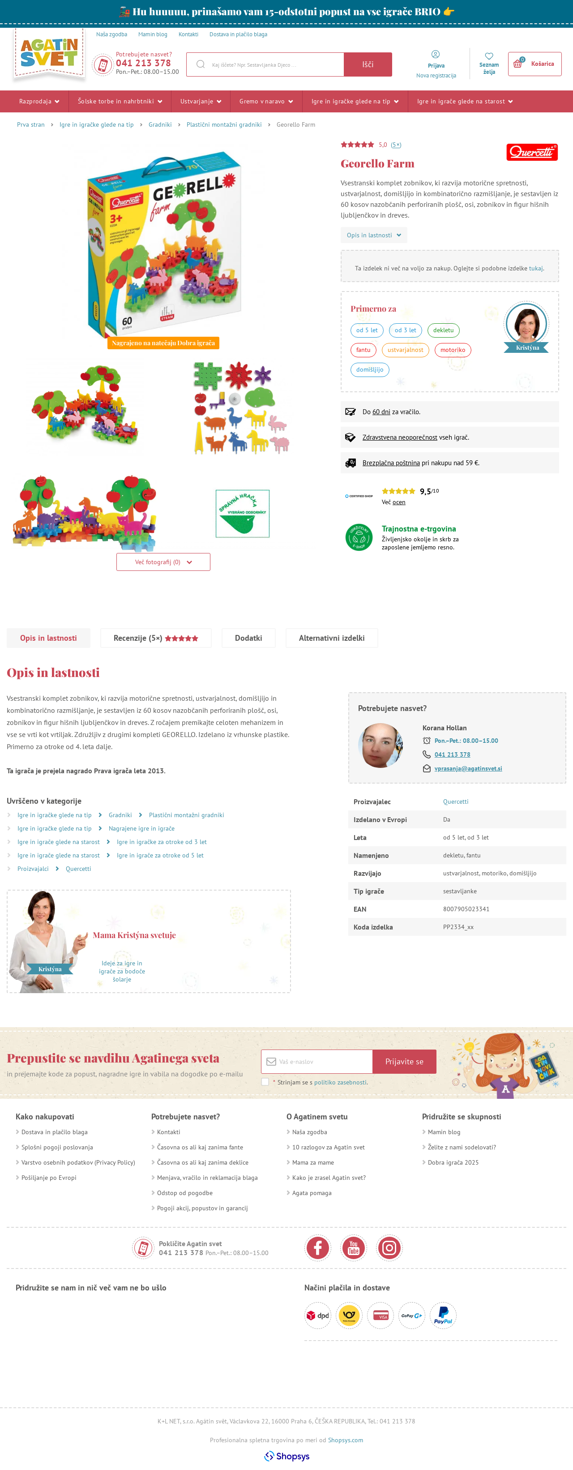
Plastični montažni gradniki (224, 124)
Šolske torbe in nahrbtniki (120, 101)
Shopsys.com (345, 1440)
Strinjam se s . (320, 1082)
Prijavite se (404, 1061)
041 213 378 (143, 63)
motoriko (453, 350)
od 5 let (367, 330)
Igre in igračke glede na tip (355, 101)
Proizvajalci (34, 869)
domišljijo (370, 369)
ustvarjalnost (405, 350)
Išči (368, 64)
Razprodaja (39, 101)
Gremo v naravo (266, 101)
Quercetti (78, 869)
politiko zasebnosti (340, 1082)
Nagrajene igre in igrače (142, 828)
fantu (363, 350)
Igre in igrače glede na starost (465, 101)
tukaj (536, 268)
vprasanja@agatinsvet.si (468, 768)
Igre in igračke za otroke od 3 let (162, 842)
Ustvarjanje (200, 101)
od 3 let (405, 330)
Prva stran (31, 124)
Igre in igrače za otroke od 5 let (160, 855)
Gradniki (160, 124)
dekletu (443, 330)
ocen (399, 502)
